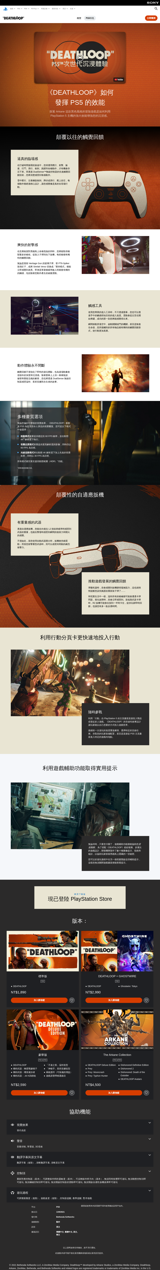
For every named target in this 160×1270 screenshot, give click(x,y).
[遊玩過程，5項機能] (80, 1194)
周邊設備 (44, 8)
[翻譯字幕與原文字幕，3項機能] (80, 1158)
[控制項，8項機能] (80, 1176)
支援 (71, 8)
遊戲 (11, 8)
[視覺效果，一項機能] (80, 1126)
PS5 (18, 8)
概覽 (79, 17)
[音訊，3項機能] (80, 1142)
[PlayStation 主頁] (5, 9)
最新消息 (55, 8)
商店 (64, 8)
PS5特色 (90, 17)
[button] (80, 56)
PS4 (25, 8)
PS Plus (34, 8)
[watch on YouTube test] (118, 78)
